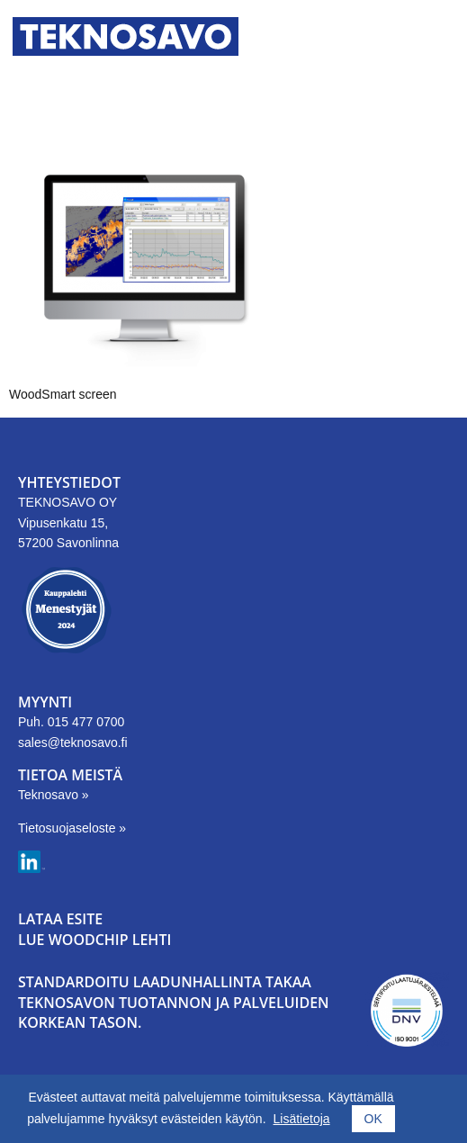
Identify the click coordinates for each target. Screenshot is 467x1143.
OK (373, 1119)
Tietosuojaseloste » (72, 828)
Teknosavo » (53, 795)
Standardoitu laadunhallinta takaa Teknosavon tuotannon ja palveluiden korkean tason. (173, 1002)
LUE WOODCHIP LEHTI (94, 940)
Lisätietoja (302, 1119)
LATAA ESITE (60, 919)
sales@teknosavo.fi (73, 742)
